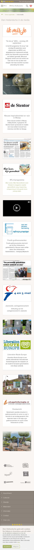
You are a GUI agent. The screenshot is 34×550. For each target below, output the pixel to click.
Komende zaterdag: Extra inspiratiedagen (17, 10)
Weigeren (16, 546)
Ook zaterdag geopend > (26, 1)
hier (19, 542)
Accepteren (7, 546)
